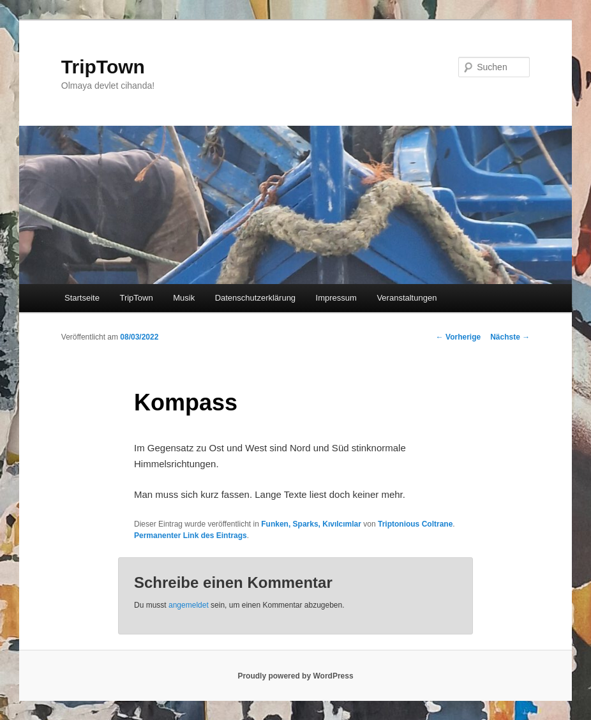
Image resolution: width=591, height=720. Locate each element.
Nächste (510, 337)
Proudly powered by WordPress (295, 675)
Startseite (82, 298)
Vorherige (458, 337)
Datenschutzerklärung (255, 298)
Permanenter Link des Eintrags (190, 535)
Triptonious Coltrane (415, 524)
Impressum (336, 298)
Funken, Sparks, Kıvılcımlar (311, 524)
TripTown (103, 66)
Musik (184, 298)
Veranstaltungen (407, 298)
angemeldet (188, 605)
